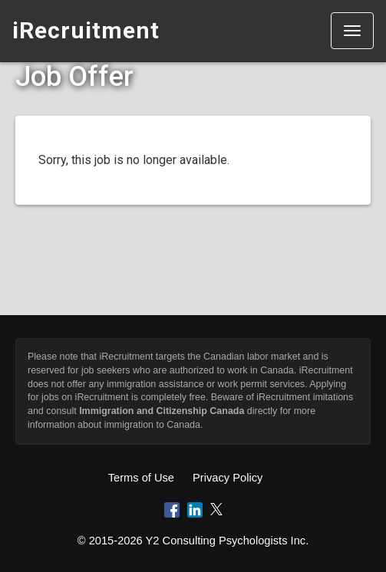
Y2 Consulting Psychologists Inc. (227, 540)
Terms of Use (141, 478)
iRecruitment (86, 30)
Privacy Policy (227, 478)
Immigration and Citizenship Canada (161, 411)
